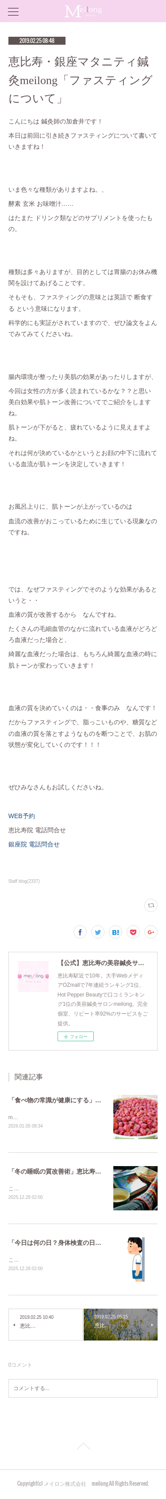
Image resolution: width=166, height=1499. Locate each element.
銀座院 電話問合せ (34, 844)
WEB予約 (21, 815)
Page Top (83, 1449)
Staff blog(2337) (24, 881)
